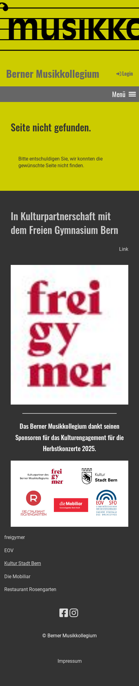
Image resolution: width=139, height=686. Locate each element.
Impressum (70, 661)
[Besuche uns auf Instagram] (74, 613)
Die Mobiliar (17, 576)
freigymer (14, 537)
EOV (8, 550)
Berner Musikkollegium (52, 73)
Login (124, 73)
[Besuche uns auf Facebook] (63, 613)
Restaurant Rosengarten (30, 589)
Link (123, 249)
